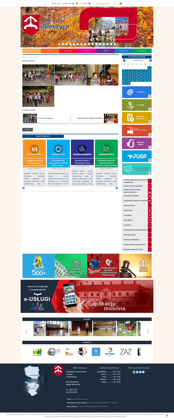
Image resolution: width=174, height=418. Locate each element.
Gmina (31, 51)
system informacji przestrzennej (134, 244)
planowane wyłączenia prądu (133, 249)
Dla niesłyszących (129, 235)
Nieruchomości (82, 154)
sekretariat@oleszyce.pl (79, 399)
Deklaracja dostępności (131, 239)
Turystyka (124, 51)
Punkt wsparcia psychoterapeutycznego (137, 230)
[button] (167, 415)
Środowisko (142, 51)
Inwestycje (58, 154)
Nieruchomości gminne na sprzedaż (135, 200)
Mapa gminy (128, 220)
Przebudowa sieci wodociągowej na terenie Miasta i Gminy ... (58, 163)
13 (141, 74)
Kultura (50, 51)
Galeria (87, 51)
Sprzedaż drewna (129, 205)
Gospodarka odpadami (131, 196)
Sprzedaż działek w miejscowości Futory (82, 162)
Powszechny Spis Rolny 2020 (133, 186)
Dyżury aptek (128, 210)
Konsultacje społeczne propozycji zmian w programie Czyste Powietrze (34, 163)
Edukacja (68, 51)
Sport (105, 51)
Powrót (28, 130)
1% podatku (128, 215)
